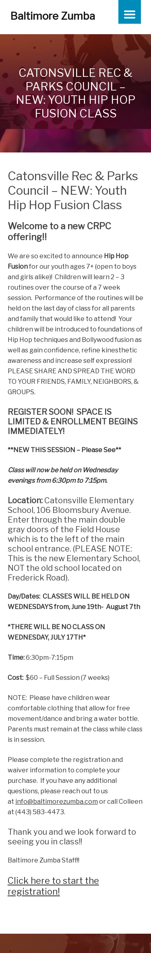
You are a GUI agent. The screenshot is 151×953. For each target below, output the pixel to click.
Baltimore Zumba (52, 16)
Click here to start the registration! (53, 885)
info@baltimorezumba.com (56, 801)
